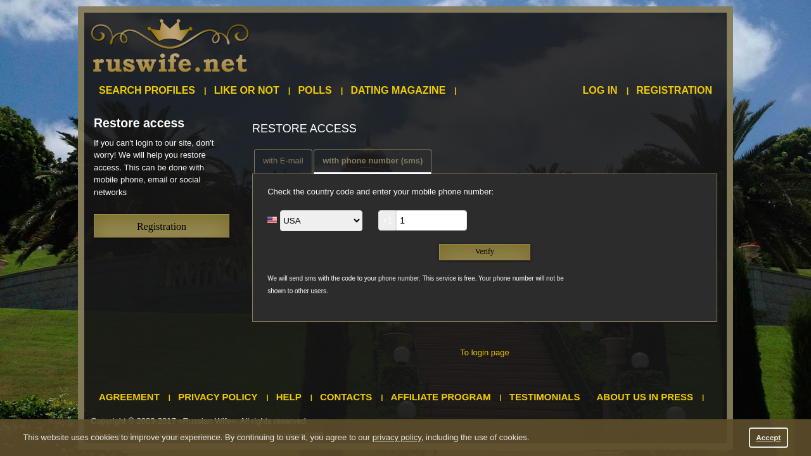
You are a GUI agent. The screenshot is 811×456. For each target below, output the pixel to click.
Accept (768, 437)
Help (289, 396)
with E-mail (283, 160)
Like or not (246, 90)
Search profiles (147, 90)
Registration (674, 90)
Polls (314, 90)
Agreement (129, 396)
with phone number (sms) (372, 160)
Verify (484, 251)
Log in (600, 90)
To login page (484, 352)
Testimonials (544, 396)
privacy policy (397, 437)
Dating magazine (397, 90)
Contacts (346, 396)
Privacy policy (217, 396)
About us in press (645, 396)
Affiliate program (441, 396)
